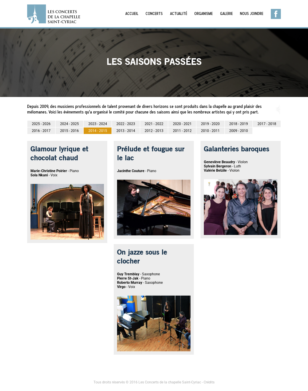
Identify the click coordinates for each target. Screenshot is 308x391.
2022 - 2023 (125, 124)
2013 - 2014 (125, 131)
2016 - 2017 (41, 131)
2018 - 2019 (238, 124)
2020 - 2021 (182, 124)
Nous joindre (251, 13)
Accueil (131, 13)
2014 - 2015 (97, 131)
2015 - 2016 (69, 131)
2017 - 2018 (266, 124)
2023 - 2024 (97, 124)
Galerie (226, 13)
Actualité (178, 13)
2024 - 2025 (69, 124)
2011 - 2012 (182, 131)
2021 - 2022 (154, 124)
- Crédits (208, 382)
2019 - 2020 (210, 124)
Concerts (154, 13)
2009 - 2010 (238, 131)
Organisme (203, 13)
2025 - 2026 (41, 124)
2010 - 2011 (210, 131)
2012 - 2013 (154, 131)
